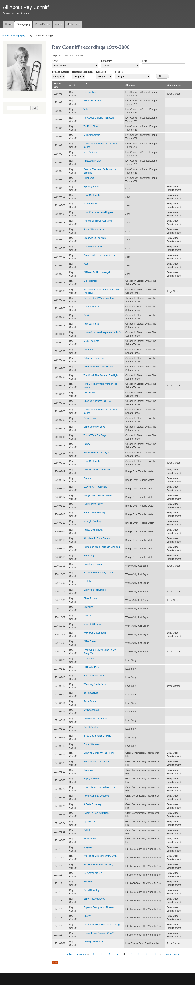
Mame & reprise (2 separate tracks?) (101, 332)
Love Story (88, 658)
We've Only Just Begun (95, 632)
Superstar (88, 770)
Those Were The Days (94, 435)
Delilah (86, 830)
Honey (86, 444)
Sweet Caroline (91, 727)
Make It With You (92, 624)
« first (70, 954)
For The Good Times (93, 675)
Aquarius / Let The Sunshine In (99, 255)
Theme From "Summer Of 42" (98, 933)
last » (177, 954)
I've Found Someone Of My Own (99, 856)
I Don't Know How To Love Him (99, 787)
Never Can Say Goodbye (96, 795)
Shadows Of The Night (94, 238)
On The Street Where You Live (98, 298)
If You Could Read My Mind (97, 735)
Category (106, 61)
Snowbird (88, 607)
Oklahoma (88, 178)
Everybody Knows (92, 564)
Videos (58, 24)
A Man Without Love (93, 229)
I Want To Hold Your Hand (96, 813)
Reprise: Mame (91, 323)
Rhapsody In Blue (92, 160)
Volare (86, 109)
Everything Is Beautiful (94, 590)
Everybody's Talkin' (93, 504)
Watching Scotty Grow (94, 684)
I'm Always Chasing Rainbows (98, 118)
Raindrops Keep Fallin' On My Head (101, 547)
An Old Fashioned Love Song (98, 864)
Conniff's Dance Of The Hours (98, 753)
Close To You (90, 598)
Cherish (87, 916)
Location (101, 71)
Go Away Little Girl (92, 873)
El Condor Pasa (91, 667)
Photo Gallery (42, 24)
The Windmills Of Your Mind (97, 221)
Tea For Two (89, 92)
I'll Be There (89, 641)
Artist (55, 61)
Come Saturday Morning (95, 718)
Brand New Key (91, 890)
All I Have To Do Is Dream (96, 538)
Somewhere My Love (94, 426)
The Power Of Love (93, 246)
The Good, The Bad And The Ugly (100, 375)
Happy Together (91, 778)
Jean (85, 263)
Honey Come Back (92, 529)
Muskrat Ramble (91, 135)
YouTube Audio (60, 71)
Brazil (86, 315)
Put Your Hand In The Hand (97, 761)
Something (88, 555)
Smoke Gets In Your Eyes (96, 452)
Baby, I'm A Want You (94, 898)
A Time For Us (90, 203)
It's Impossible (90, 693)
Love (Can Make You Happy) (98, 212)
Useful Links (74, 24)
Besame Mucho (91, 418)
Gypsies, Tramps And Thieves (98, 907)
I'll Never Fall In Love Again (97, 272)
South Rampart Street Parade (98, 366)
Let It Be (87, 581)
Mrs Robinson (90, 152)
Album (130, 85)
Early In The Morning (94, 512)
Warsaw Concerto (92, 100)
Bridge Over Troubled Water (97, 495)
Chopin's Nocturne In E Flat (97, 401)
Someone (88, 478)
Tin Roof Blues (90, 126)
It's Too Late (89, 838)
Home (8, 24)
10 (154, 954)
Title (144, 61)
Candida (87, 615)
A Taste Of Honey (92, 804)
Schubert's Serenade (94, 358)
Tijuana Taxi (89, 821)
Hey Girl (87, 881)
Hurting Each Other (93, 941)
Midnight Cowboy (92, 521)
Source (119, 71)
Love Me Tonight (91, 195)
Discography (23, 24)
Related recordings (82, 71)
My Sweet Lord (91, 710)
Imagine (87, 847)
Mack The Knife (91, 341)
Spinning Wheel (91, 186)
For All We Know (91, 744)
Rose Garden (90, 701)
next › (168, 954)
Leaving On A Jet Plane (95, 487)
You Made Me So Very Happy (98, 572)
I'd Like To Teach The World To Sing (101, 924)
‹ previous (81, 954)
